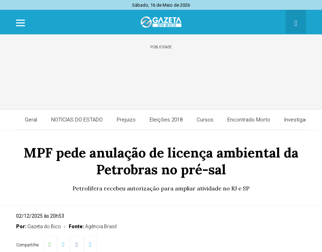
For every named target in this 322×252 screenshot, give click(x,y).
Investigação (299, 120)
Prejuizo (126, 120)
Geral (31, 120)
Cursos (205, 120)
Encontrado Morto (248, 120)
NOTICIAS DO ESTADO (77, 120)
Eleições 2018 (166, 120)
